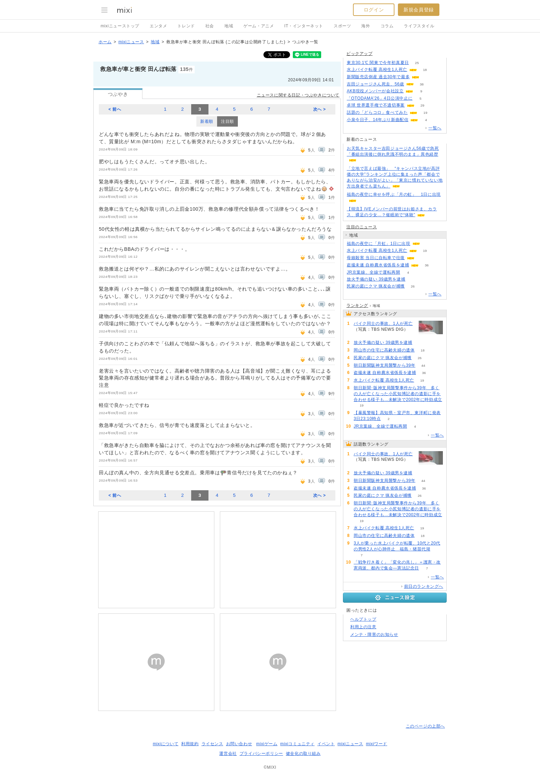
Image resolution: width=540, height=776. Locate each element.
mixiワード (376, 743)
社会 (209, 26)
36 (427, 265)
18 (425, 70)
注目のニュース (361, 227)
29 (422, 105)
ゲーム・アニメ (258, 26)
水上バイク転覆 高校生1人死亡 (377, 69)
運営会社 (227, 753)
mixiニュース (131, 41)
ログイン (374, 9)
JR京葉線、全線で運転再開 (373, 272)
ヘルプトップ (363, 619)
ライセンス (212, 743)
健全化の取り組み (303, 753)
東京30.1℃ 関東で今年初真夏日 (378, 62)
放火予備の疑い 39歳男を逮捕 (376, 279)
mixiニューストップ (120, 26)
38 (421, 84)
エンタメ (158, 26)
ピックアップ (359, 53)
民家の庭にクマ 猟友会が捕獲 (376, 286)
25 (417, 63)
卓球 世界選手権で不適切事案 (376, 105)
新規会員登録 (418, 9)
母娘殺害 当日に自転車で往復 (376, 257)
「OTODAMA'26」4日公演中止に (379, 98)
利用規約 (189, 743)
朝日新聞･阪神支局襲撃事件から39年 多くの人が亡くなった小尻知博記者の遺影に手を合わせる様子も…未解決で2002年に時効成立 (398, 393)
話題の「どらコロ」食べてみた (377, 112)
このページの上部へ (425, 726)
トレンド (186, 26)
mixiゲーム (267, 743)
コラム (387, 26)
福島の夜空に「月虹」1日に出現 (378, 243)
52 (427, 77)
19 (425, 113)
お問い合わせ (239, 743)
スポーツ (342, 26)
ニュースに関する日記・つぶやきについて (298, 95)
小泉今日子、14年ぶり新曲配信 (377, 119)
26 (413, 286)
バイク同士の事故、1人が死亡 (383, 323)
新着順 (206, 121)
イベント (326, 743)
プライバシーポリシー (261, 753)
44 (423, 365)
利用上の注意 (363, 626)
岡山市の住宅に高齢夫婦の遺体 (384, 350)
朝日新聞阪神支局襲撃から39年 (384, 365)
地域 (228, 26)
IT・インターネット (303, 26)
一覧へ (434, 128)
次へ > (319, 109)
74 (413, 279)
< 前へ (115, 109)
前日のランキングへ (423, 586)
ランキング (357, 305)
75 (361, 335)
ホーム (105, 41)
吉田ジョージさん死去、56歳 (375, 84)
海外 (365, 26)
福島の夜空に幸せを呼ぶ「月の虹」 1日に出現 (394, 194)
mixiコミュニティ (297, 743)
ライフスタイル (419, 26)
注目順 (227, 121)
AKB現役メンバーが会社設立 (375, 91)
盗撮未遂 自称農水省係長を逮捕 (378, 265)
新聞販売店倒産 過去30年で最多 (378, 76)
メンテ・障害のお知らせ (374, 634)
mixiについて (165, 743)
